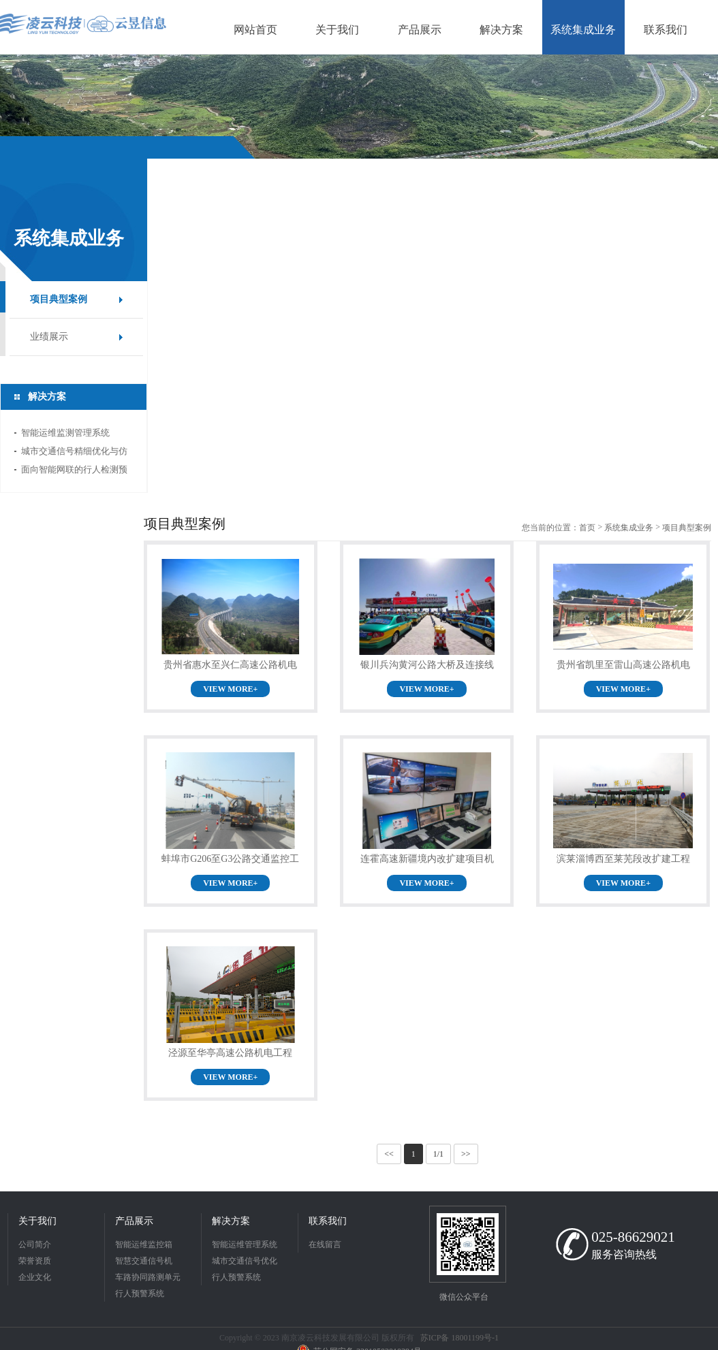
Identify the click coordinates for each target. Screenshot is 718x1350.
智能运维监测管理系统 (65, 433)
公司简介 (34, 1244)
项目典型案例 (58, 299)
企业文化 (34, 1277)
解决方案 (231, 1221)
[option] (359, 106)
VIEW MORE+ (230, 689)
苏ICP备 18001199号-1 (459, 1338)
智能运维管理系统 (244, 1244)
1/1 (438, 1154)
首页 (587, 527)
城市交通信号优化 (244, 1261)
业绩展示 (49, 337)
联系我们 (328, 1221)
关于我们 (37, 1221)
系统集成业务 (628, 527)
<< (389, 1154)
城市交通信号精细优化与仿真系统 (74, 453)
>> (466, 1154)
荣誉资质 (34, 1261)
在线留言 (325, 1244)
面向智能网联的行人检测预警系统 (74, 471)
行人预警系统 (139, 1293)
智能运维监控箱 (143, 1244)
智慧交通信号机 (143, 1261)
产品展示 (134, 1221)
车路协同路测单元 (148, 1277)
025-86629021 (633, 1237)
